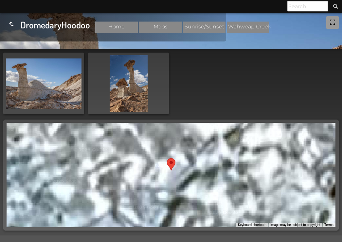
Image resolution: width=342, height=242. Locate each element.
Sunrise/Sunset (204, 27)
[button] (171, 169)
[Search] (307, 6)
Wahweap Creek (249, 27)
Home (116, 27)
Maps (160, 27)
